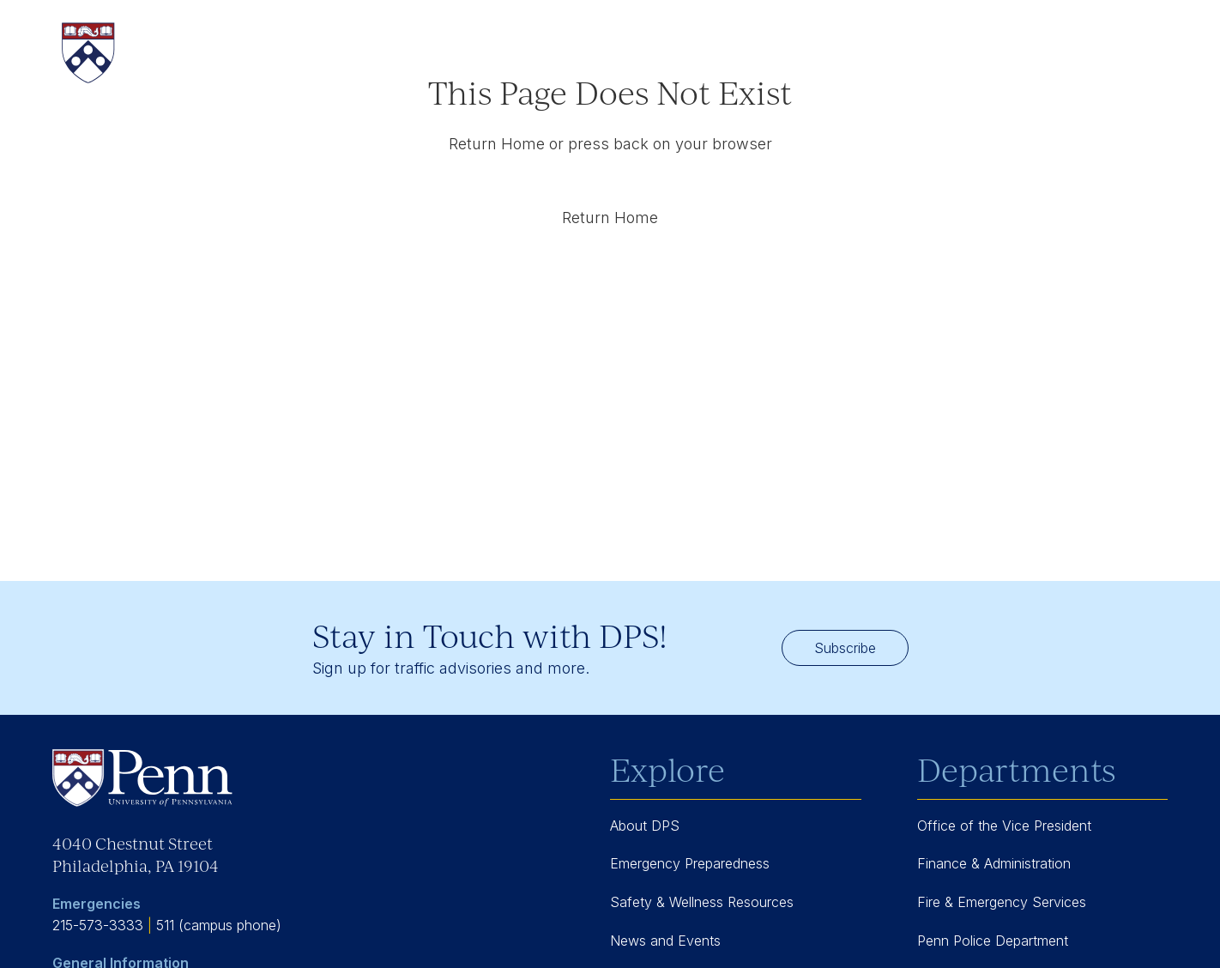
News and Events (665, 940)
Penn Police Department (992, 940)
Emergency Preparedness (690, 863)
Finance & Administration (994, 863)
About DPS (644, 825)
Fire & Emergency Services (1001, 902)
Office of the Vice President (1004, 825)
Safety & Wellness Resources (702, 902)
